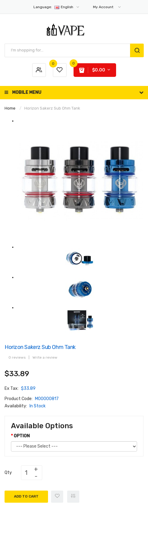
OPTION (22, 436)
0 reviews (17, 357)
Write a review (45, 357)
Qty (8, 472)
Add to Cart (26, 496)
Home (10, 108)
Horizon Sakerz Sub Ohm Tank (52, 108)
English (56, 7)
